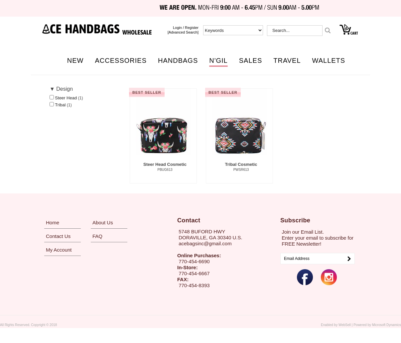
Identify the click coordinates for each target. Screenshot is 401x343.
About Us (102, 222)
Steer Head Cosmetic (165, 167)
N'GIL (218, 60)
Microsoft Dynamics (386, 325)
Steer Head (66, 97)
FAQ (97, 236)
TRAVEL (287, 60)
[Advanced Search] (183, 32)
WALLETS (328, 60)
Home (52, 222)
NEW (75, 60)
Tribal (61, 104)
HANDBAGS (178, 60)
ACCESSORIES (121, 60)
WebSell (344, 325)
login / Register (186, 28)
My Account (59, 250)
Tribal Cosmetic (241, 167)
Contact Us (58, 236)
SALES (250, 60)
